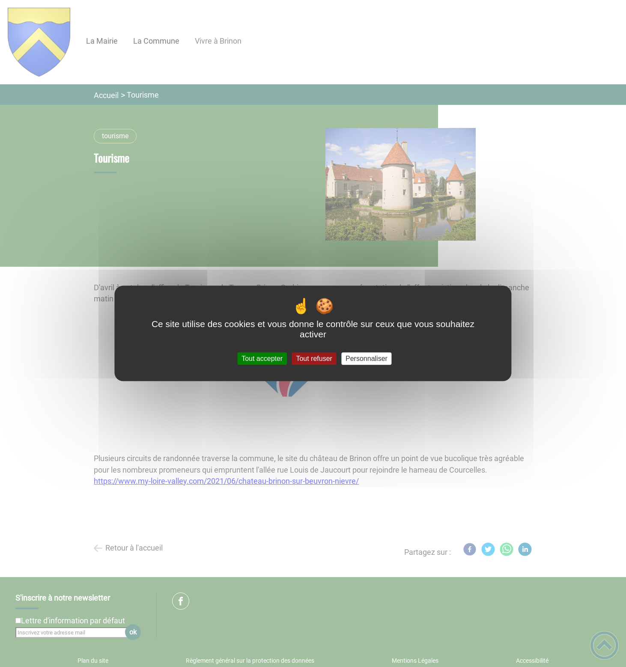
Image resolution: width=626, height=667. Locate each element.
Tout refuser (314, 358)
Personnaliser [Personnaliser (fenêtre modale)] (367, 358)
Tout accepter (262, 358)
